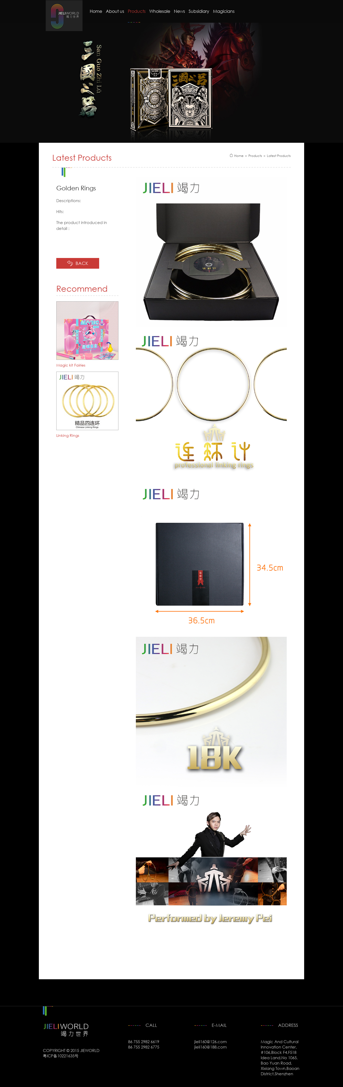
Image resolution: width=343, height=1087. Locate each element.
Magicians (223, 11)
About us (115, 11)
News (179, 11)
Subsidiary (199, 11)
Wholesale (159, 11)
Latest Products (279, 156)
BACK (82, 263)
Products (137, 11)
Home (96, 11)
